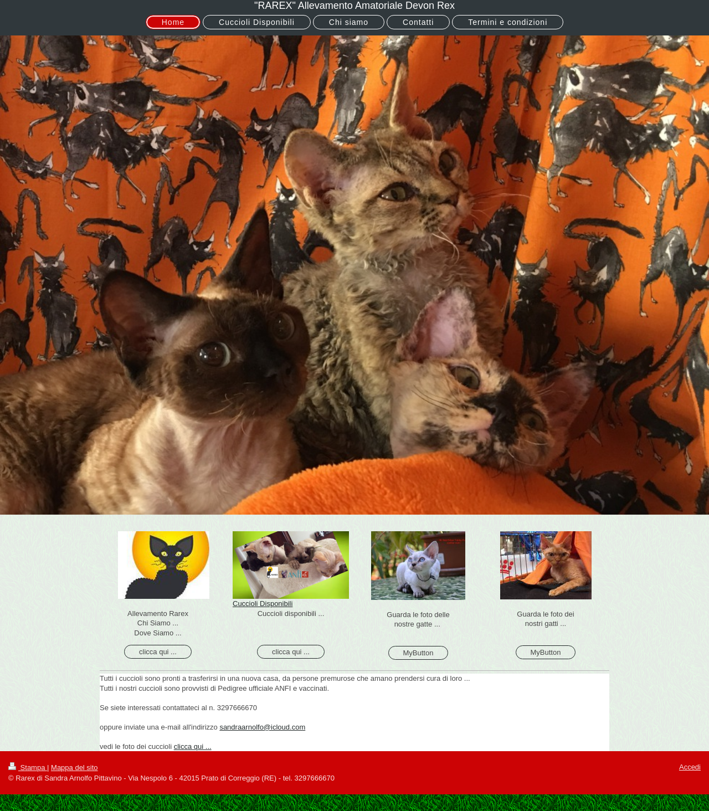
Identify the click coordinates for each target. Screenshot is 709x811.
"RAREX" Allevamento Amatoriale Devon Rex (354, 5)
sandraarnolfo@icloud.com (262, 727)
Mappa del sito (74, 767)
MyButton (418, 653)
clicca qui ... (158, 652)
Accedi (690, 767)
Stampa (27, 767)
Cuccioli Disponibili (262, 603)
